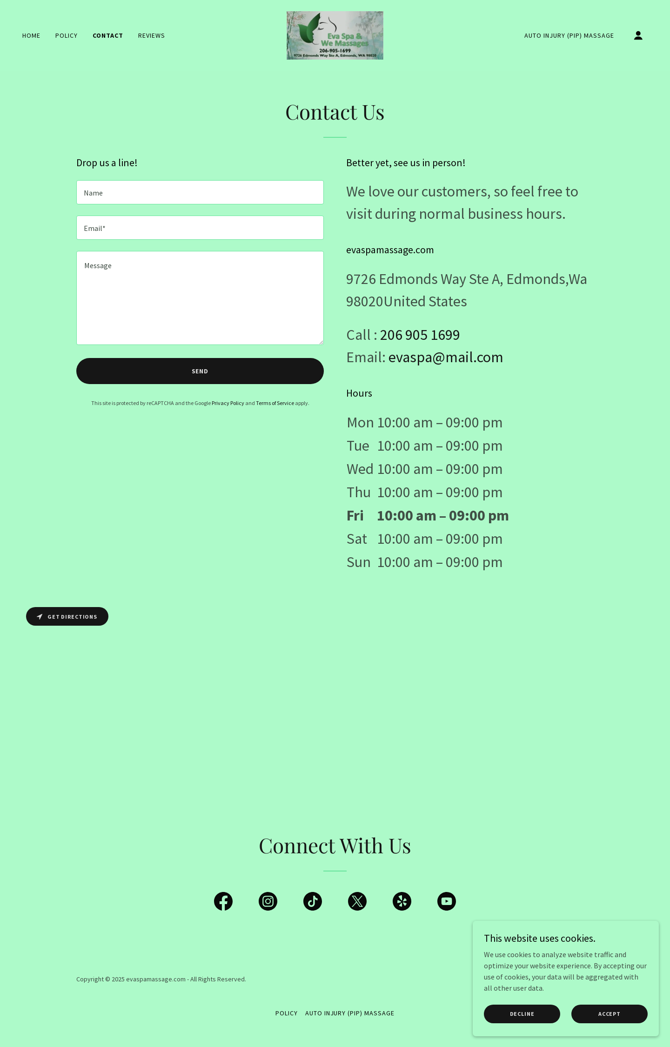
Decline (522, 1013)
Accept (609, 1013)
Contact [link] (108, 35)
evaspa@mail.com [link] (446, 357)
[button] (638, 35)
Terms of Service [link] (275, 402)
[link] (335, 34)
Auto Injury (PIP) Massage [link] (569, 35)
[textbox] (200, 192)
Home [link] (31, 35)
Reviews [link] (151, 35)
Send (200, 371)
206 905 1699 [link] (420, 334)
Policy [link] (66, 35)
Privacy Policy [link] (228, 402)
